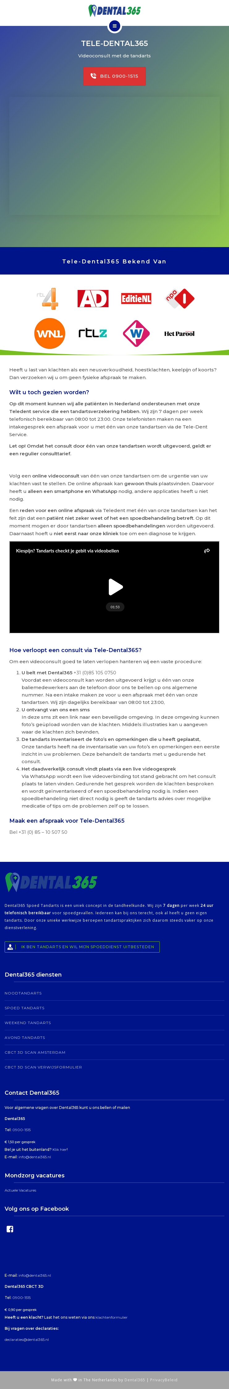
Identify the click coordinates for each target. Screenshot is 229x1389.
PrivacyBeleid (164, 1380)
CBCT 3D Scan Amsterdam (35, 1052)
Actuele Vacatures (20, 1190)
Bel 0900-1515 (114, 76)
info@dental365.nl (35, 1157)
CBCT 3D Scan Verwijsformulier (43, 1067)
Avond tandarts (25, 1037)
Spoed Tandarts (25, 1008)
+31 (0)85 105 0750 (95, 673)
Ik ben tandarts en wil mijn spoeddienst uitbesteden (79, 947)
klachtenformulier (111, 1317)
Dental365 (135, 1380)
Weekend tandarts (28, 1022)
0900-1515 (21, 1129)
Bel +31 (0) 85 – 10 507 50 (38, 832)
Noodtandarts (23, 993)
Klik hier (60, 1149)
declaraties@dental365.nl (27, 1339)
